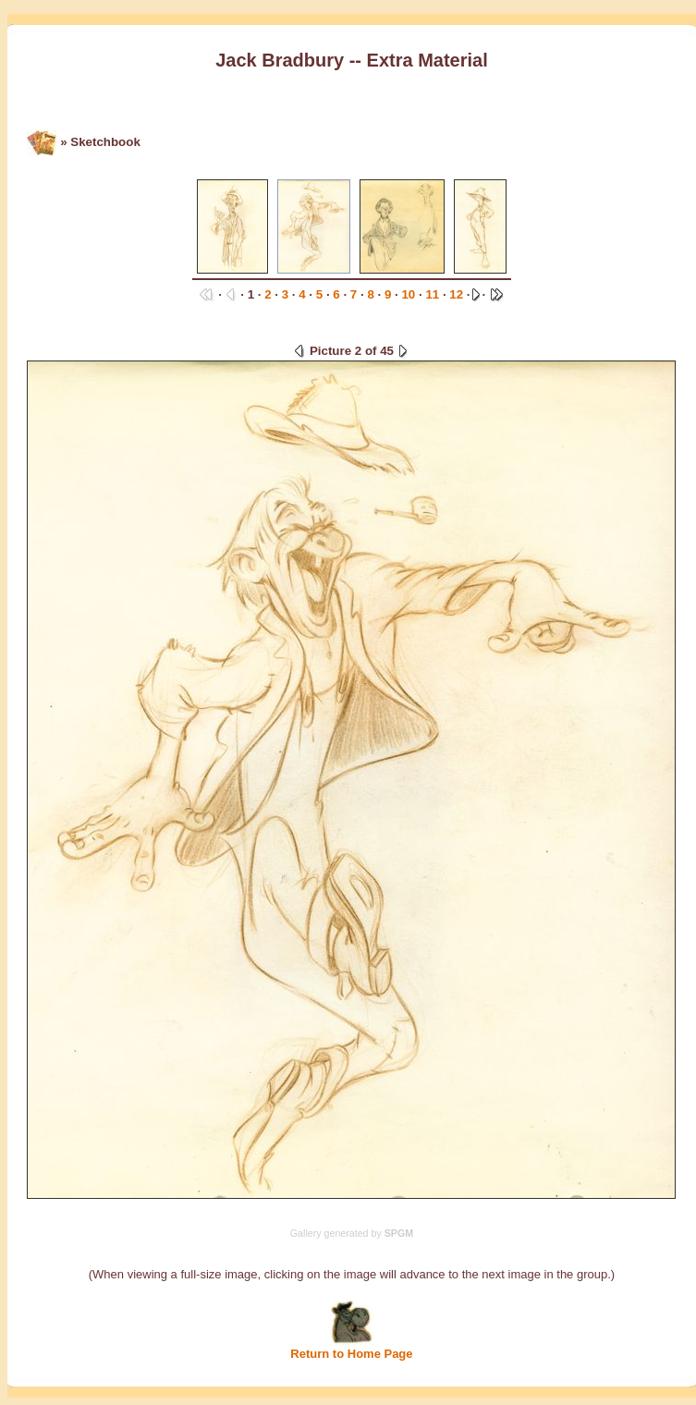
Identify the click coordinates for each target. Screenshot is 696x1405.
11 (432, 294)
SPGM (399, 1233)
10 (408, 294)
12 (456, 294)
